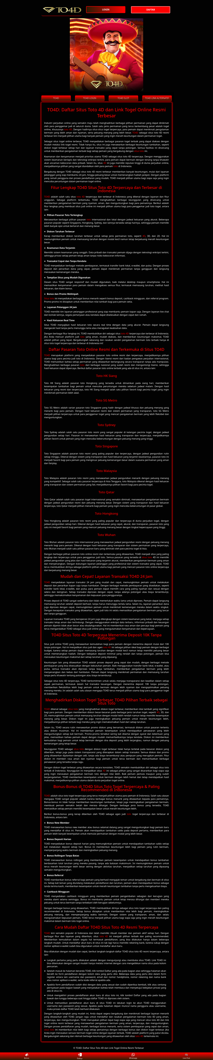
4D (104, 163)
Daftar (79, 1056)
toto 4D (68, 129)
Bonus (26, 1056)
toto (115, 166)
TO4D (135, 132)
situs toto (139, 151)
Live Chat (186, 1056)
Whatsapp (133, 1056)
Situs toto (49, 298)
